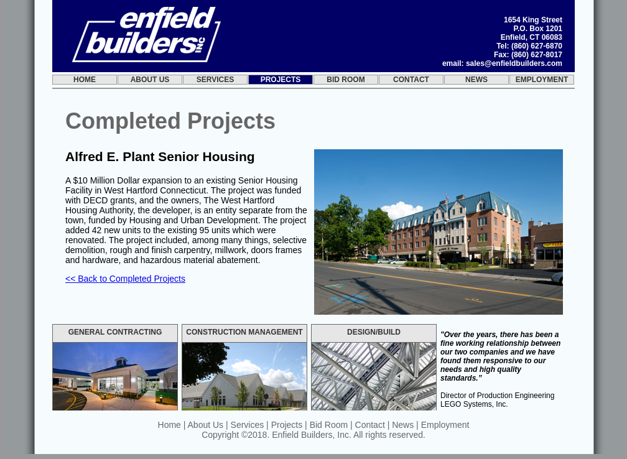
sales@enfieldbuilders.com (514, 63)
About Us (150, 79)
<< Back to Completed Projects (125, 279)
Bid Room (346, 79)
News (476, 79)
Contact (411, 79)
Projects (281, 79)
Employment (542, 79)
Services (215, 79)
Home (84, 79)
